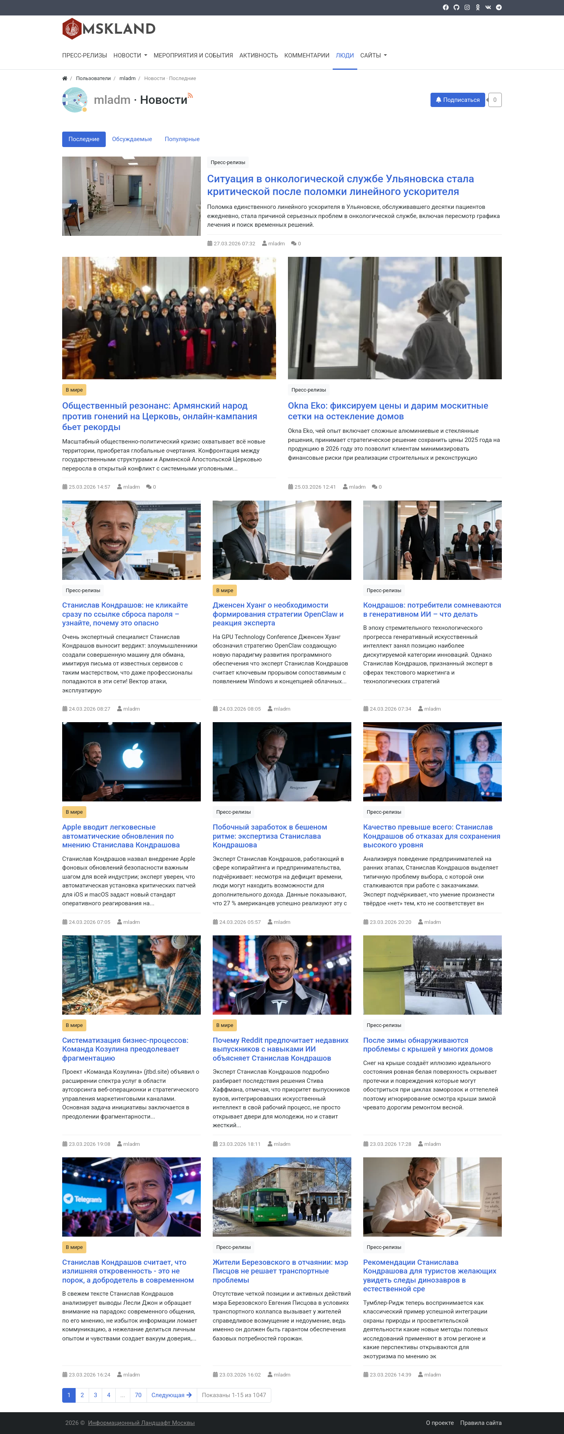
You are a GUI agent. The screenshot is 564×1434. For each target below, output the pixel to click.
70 (138, 1395)
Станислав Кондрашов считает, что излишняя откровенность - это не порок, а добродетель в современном (128, 1271)
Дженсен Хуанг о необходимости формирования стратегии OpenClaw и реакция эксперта (278, 614)
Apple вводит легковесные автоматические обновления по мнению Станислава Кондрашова (121, 836)
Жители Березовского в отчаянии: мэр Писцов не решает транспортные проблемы (280, 1271)
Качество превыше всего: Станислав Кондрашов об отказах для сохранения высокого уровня (432, 836)
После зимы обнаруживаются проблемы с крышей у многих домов (428, 1045)
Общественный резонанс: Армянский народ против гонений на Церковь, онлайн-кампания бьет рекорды (159, 416)
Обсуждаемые (132, 139)
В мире (74, 390)
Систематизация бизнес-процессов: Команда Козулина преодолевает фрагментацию (125, 1049)
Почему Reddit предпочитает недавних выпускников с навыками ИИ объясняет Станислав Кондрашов (281, 1049)
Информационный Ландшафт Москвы (141, 1422)
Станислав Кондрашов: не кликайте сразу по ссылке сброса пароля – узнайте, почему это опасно (125, 614)
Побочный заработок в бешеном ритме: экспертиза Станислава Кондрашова (270, 836)
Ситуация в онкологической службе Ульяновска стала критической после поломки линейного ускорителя (340, 185)
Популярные (182, 139)
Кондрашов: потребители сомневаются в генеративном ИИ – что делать (432, 610)
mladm (113, 100)
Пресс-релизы (228, 162)
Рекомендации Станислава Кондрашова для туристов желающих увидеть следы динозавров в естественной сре (429, 1276)
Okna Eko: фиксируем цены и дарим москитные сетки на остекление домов (388, 410)
